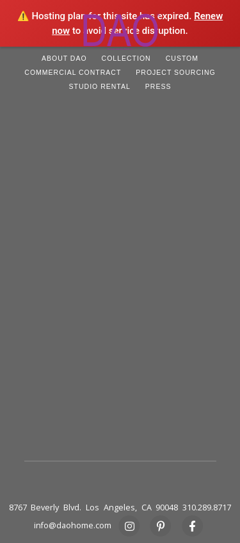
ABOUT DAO (64, 58)
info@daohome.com (72, 525)
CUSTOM (182, 58)
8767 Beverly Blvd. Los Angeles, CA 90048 (94, 507)
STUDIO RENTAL (100, 86)
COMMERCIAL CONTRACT (72, 72)
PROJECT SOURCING (175, 72)
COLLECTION (126, 58)
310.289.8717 (206, 507)
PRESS (158, 86)
